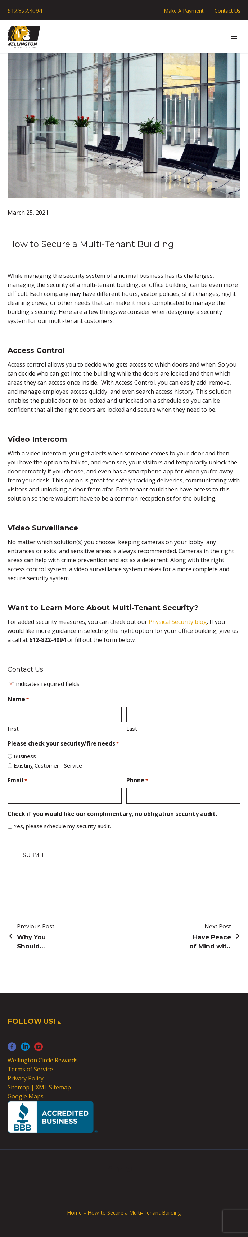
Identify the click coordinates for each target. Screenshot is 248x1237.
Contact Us (227, 10)
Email (17, 780)
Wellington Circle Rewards (43, 1060)
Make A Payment (184, 10)
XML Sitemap (53, 1087)
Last (131, 728)
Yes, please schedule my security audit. (62, 826)
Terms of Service (30, 1069)
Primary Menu (234, 37)
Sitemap (19, 1087)
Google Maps (26, 1096)
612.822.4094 (25, 11)
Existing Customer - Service (48, 765)
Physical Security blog (178, 622)
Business (25, 756)
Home (74, 1212)
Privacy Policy (26, 1078)
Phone (137, 780)
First (13, 728)
